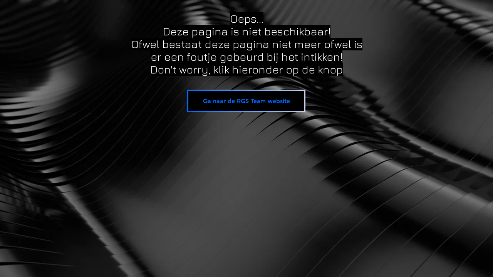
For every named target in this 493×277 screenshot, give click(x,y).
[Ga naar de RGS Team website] (246, 101)
